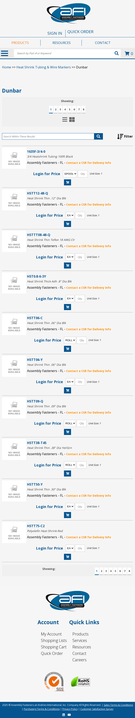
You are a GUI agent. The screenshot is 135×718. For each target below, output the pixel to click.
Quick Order (52, 653)
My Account (51, 634)
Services (79, 640)
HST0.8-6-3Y (36, 276)
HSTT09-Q (35, 401)
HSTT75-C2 (36, 526)
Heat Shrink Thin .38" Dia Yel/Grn (49, 448)
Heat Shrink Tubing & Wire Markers (43, 67)
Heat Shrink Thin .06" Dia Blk (46, 323)
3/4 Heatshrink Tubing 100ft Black (50, 156)
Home (6, 67)
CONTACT (103, 43)
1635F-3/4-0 (36, 151)
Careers (79, 660)
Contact (79, 653)
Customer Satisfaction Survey (96, 709)
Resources (81, 647)
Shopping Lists (54, 640)
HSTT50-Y (35, 484)
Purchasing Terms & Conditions (42, 709)
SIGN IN (54, 33)
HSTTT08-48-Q (38, 235)
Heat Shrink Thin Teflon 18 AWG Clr (51, 240)
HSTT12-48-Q (37, 193)
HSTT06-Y (35, 359)
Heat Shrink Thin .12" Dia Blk (46, 198)
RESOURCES (61, 43)
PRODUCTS (20, 43)
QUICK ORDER (80, 31)
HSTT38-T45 (36, 443)
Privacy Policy (70, 709)
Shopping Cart (54, 647)
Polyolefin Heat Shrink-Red (45, 531)
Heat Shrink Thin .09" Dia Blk (46, 406)
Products (80, 634)
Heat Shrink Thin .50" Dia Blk (46, 489)
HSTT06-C (35, 318)
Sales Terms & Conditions (118, 705)
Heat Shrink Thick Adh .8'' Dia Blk (49, 281)
